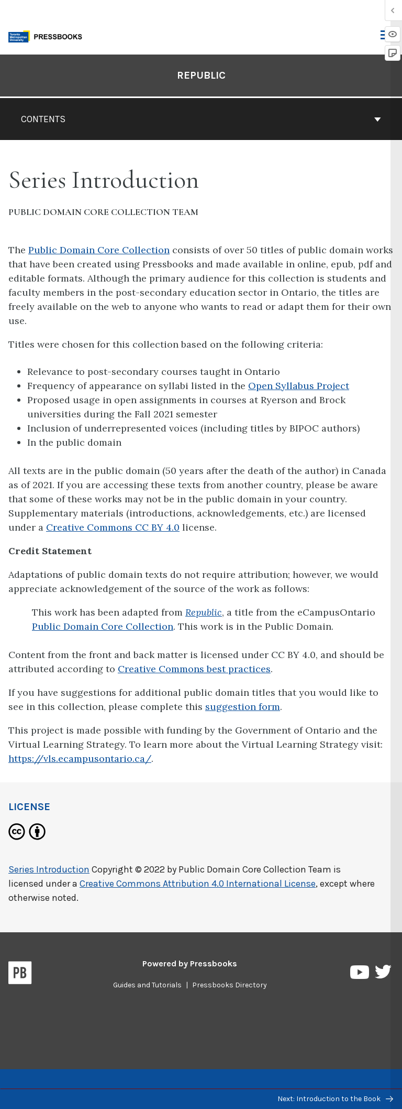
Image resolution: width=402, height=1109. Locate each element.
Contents (201, 119)
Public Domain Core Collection (99, 250)
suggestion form (242, 707)
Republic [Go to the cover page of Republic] (201, 75)
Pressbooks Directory (229, 985)
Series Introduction (49, 869)
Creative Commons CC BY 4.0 (113, 527)
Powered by (189, 963)
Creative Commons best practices (194, 669)
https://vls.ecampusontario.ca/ (79, 758)
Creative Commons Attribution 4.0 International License (198, 883)
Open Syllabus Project (298, 386)
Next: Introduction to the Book (335, 1098)
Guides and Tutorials (147, 985)
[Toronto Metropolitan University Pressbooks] (48, 35)
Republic (203, 612)
